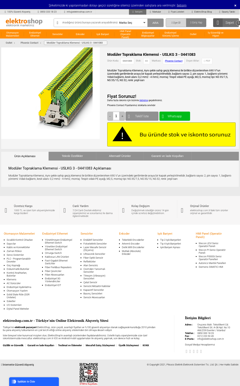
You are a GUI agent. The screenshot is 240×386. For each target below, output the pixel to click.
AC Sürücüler (14, 283)
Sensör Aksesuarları (94, 297)
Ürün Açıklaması (25, 156)
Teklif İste (142, 115)
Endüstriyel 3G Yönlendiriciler (52, 280)
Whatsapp (174, 115)
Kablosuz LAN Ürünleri (57, 256)
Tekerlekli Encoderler (133, 239)
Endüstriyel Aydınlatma (19, 287)
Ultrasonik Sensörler (94, 254)
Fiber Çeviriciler (53, 271)
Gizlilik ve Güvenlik (13, 345)
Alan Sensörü (90, 265)
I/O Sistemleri (14, 305)
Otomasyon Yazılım (17, 290)
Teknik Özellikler (72, 155)
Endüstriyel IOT (53, 285)
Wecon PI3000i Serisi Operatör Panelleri (210, 258)
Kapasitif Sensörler (93, 290)
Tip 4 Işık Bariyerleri (170, 243)
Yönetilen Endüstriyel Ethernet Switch (56, 248)
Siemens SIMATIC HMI (211, 266)
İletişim (181, 5)
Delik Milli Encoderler (133, 247)
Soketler (11, 301)
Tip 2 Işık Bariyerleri (170, 239)
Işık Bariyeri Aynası (170, 247)
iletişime (143, 100)
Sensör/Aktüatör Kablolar (96, 286)
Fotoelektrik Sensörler (95, 243)
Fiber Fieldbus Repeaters (58, 267)
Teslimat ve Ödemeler (70, 345)
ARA (155, 22)
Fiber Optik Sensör (93, 257)
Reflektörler (89, 261)
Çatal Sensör (90, 282)
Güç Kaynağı (13, 265)
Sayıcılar (11, 243)
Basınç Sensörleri (92, 293)
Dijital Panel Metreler (18, 308)
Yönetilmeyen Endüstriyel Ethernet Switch (58, 241)
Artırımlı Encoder (131, 243)
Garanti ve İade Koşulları (167, 155)
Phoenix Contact (173, 60)
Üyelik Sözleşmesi (129, 345)
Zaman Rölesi (14, 251)
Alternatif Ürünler (120, 155)
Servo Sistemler (15, 254)
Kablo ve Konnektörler (18, 247)
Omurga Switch (53, 253)
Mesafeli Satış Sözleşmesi (100, 345)
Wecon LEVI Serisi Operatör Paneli (208, 245)
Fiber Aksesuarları (54, 274)
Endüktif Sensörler (93, 239)
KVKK (146, 345)
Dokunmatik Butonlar (18, 269)
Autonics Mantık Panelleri (212, 263)
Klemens (11, 279)
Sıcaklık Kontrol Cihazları (20, 239)
